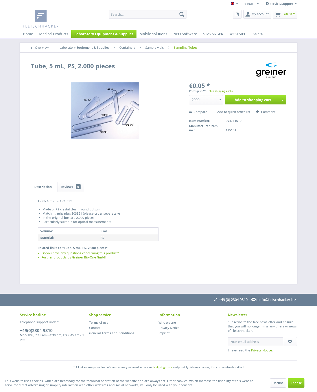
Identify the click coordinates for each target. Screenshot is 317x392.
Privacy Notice (168, 328)
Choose (296, 383)
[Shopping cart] (285, 14)
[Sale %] (258, 34)
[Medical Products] (53, 34)
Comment (265, 112)
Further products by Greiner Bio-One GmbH (72, 257)
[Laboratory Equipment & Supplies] (103, 34)
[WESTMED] (238, 34)
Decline (278, 383)
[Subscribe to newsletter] (290, 341)
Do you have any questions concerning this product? (78, 253)
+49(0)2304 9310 (36, 330)
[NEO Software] (185, 34)
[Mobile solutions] (153, 34)
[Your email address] (255, 341)
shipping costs (163, 367)
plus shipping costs (221, 91)
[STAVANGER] (213, 34)
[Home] (28, 34)
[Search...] (147, 14)
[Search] (181, 14)
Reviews (71, 186)
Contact (94, 328)
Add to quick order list (231, 112)
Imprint (164, 333)
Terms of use (98, 322)
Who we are (167, 322)
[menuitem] (147, 14)
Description (43, 187)
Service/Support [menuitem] (280, 4)
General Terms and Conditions (111, 333)
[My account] (257, 14)
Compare (198, 112)
